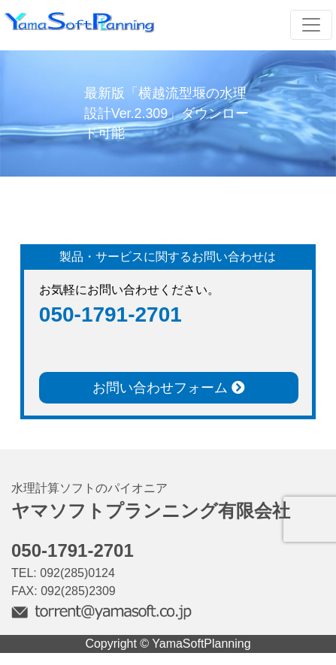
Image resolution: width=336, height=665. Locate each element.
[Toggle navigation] (311, 25)
